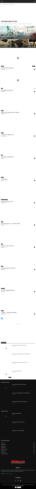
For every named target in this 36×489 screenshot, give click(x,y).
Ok (15, 487)
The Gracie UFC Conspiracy (7, 68)
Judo (2, 88)
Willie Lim (2, 180)
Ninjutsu (2, 45)
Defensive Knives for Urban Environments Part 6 (19, 362)
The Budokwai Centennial (7, 90)
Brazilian (2, 66)
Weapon (2, 310)
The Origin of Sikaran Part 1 (7, 134)
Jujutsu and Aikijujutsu (4, 199)
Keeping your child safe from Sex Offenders (19, 345)
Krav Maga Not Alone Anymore (8, 268)
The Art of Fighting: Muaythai (8, 290)
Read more (19, 487)
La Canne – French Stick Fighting (8, 312)
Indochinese (3, 288)
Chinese (2, 177)
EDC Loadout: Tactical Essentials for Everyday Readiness (21, 353)
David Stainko (3, 313)
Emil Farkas (2, 247)
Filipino (2, 110)
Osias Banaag (3, 113)
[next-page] (8, 318)
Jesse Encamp (3, 69)
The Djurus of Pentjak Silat (7, 156)
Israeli (2, 221)
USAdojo (2, 158)
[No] (34, 486)
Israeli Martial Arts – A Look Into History (10, 223)
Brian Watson (3, 91)
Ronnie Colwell (3, 202)
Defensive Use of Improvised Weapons (18, 430)
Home (2, 4)
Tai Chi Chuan (4, 179)
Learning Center (5, 4)
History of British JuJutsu (7, 201)
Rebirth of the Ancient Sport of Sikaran (10, 112)
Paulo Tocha (3, 291)
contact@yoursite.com (8, 473)
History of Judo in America (7, 245)
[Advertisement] (18, 13)
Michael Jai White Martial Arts (16, 413)
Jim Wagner (2, 269)
